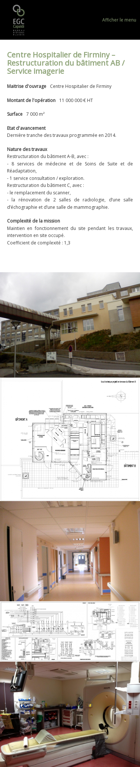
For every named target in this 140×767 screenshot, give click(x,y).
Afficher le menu (119, 20)
